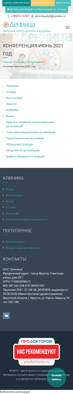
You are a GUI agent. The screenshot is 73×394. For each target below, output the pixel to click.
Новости (11, 104)
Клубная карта (15, 241)
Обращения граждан (19, 144)
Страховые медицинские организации (30, 132)
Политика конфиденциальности (26, 219)
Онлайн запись (57, 377)
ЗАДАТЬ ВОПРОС (63, 3)
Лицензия (12, 85)
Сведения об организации (23, 150)
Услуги (10, 189)
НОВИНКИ (12, 110)
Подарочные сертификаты (23, 247)
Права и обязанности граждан (25, 156)
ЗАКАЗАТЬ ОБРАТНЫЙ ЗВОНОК (17, 3)
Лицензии (12, 213)
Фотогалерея (14, 98)
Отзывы (11, 91)
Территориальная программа (25, 138)
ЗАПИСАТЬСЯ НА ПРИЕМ (43, 3)
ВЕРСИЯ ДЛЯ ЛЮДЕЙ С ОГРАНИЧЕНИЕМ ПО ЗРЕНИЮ (36, 9)
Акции (10, 116)
